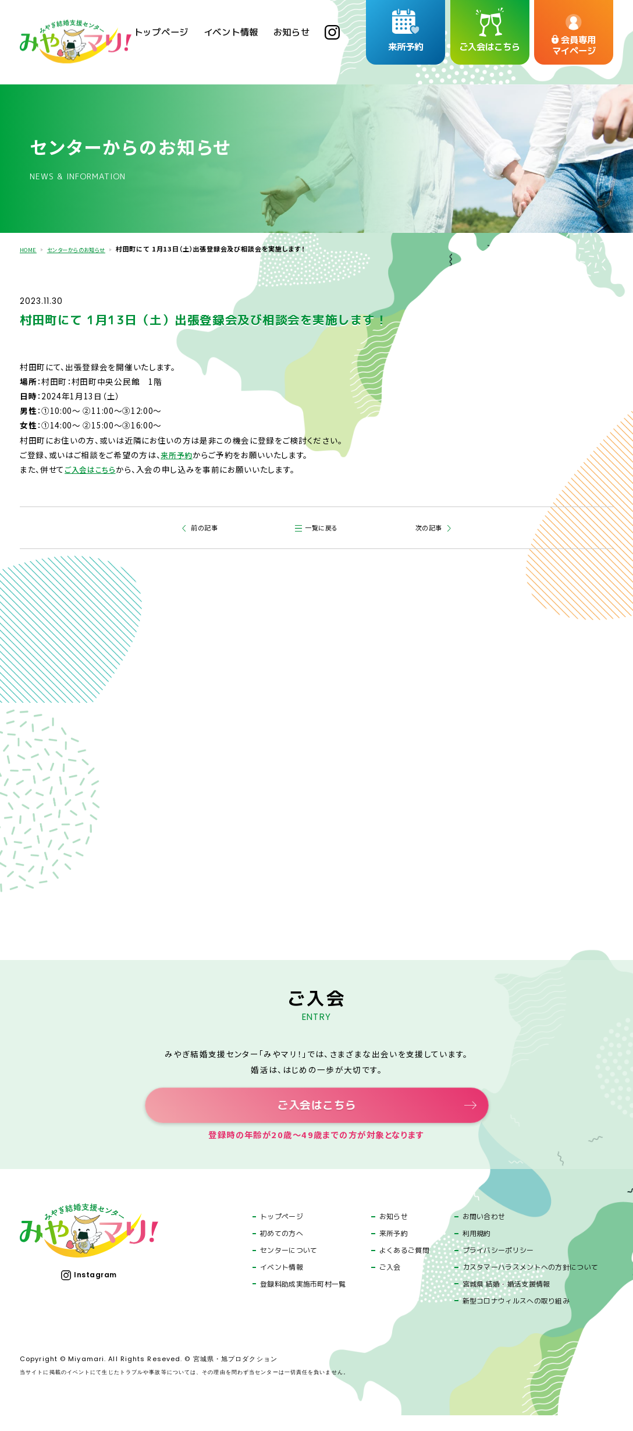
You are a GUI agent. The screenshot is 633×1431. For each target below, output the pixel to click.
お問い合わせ (484, 1231)
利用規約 (477, 1248)
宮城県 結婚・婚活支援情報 (506, 1299)
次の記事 (430, 526)
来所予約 (178, 452)
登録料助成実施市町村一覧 (303, 1299)
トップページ (281, 1231)
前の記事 (203, 526)
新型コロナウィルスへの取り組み (516, 1316)
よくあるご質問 (404, 1265)
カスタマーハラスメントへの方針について (531, 1282)
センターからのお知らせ (87, 248)
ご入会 (390, 1282)
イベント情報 (281, 1282)
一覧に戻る (323, 526)
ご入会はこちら (92, 467)
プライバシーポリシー (498, 1265)
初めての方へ (281, 1248)
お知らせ (393, 1231)
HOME (30, 248)
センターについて (288, 1265)
